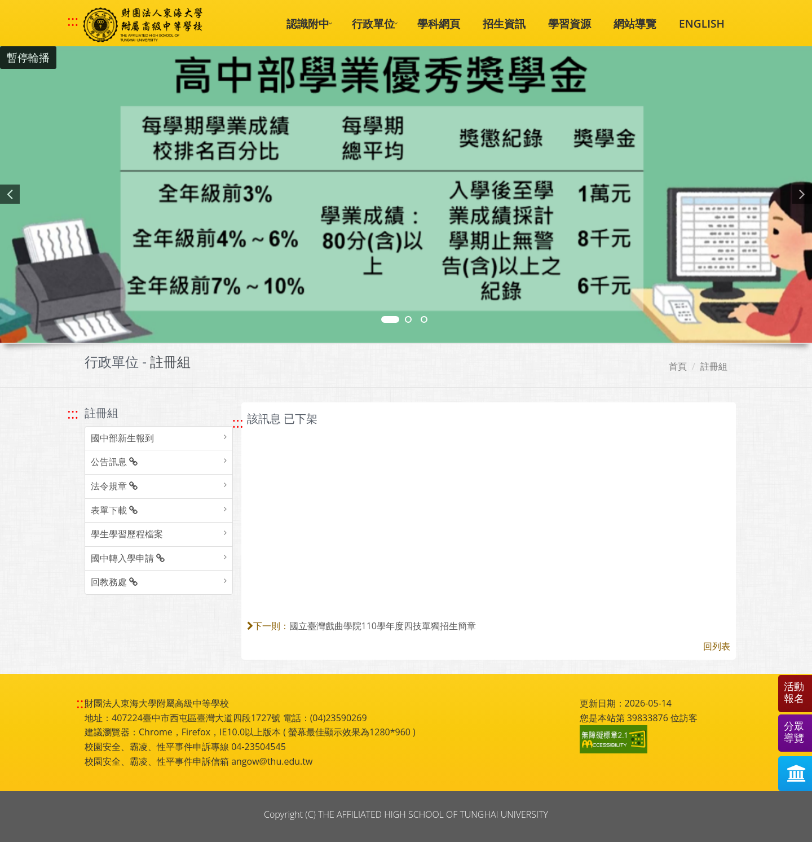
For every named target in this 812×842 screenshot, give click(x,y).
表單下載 (114, 510)
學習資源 (569, 23)
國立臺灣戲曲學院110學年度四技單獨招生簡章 (382, 626)
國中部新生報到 (122, 438)
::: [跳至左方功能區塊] (72, 413)
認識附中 (307, 23)
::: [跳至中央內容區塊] (238, 422)
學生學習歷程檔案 (127, 534)
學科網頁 (438, 23)
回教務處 (114, 582)
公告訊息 (114, 461)
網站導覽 (635, 23)
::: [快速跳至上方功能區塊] (72, 21)
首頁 (678, 366)
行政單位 (373, 23)
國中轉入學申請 (128, 558)
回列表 (716, 646)
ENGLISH (702, 23)
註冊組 (713, 366)
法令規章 (114, 486)
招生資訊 (504, 23)
